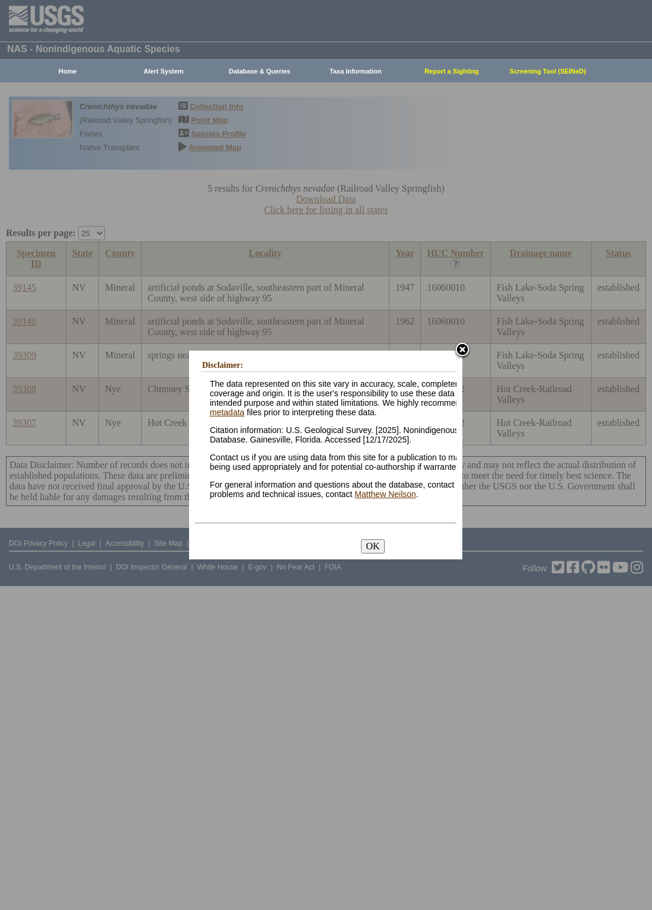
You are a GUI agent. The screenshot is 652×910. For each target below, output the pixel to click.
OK (372, 546)
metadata (227, 412)
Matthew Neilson (385, 494)
